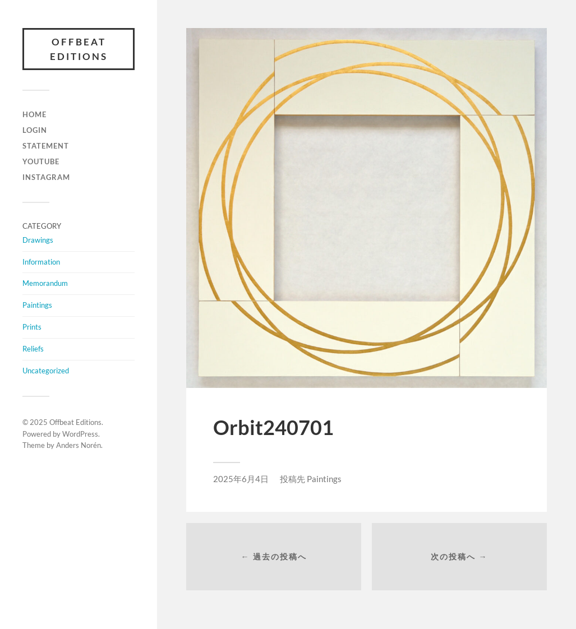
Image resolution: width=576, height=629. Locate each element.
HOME (34, 114)
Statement (45, 145)
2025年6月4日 (241, 479)
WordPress (80, 433)
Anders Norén (78, 445)
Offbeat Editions (79, 49)
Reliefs (33, 348)
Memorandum (45, 283)
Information (41, 261)
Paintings (37, 304)
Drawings (37, 239)
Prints (32, 326)
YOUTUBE (40, 161)
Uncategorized (45, 370)
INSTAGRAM (46, 177)
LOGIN (34, 130)
